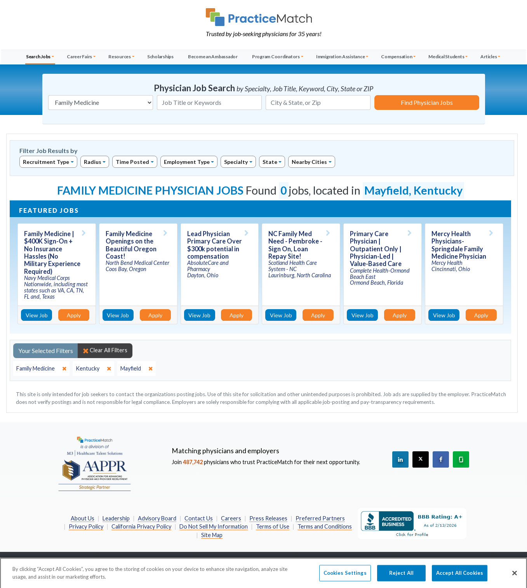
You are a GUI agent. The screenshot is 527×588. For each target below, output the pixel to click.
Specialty (236, 161)
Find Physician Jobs (427, 102)
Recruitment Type (46, 161)
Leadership (116, 518)
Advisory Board (157, 518)
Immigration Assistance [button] (340, 56)
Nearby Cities (309, 161)
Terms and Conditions (324, 526)
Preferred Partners (320, 518)
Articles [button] (488, 56)
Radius (92, 161)
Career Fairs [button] (79, 56)
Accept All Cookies (459, 578)
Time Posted (132, 161)
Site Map (212, 535)
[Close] (514, 578)
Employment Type (187, 161)
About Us (82, 518)
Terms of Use (272, 526)
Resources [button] (119, 56)
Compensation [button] (396, 56)
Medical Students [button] (446, 56)
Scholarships (160, 56)
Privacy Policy (86, 526)
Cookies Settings (345, 578)
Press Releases (268, 518)
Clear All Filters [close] (105, 350)
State (270, 161)
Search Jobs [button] (38, 56)
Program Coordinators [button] (276, 56)
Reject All (401, 578)
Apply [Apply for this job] (74, 315)
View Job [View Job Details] (37, 315)
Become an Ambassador (213, 56)
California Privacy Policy (141, 526)
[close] (41, 368)
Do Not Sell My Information (213, 526)
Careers (231, 518)
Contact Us (198, 518)
